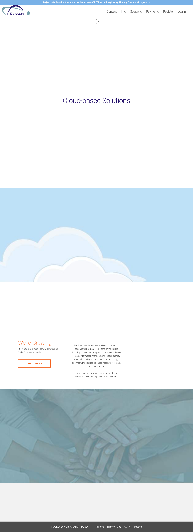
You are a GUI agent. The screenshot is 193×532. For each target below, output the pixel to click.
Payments (152, 11)
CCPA (126, 526)
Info (123, 11)
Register (168, 11)
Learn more (34, 363)
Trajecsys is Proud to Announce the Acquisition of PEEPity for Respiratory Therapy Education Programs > (96, 2)
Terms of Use (113, 526)
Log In (182, 11)
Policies (98, 526)
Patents (136, 526)
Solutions (136, 11)
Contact (112, 11)
